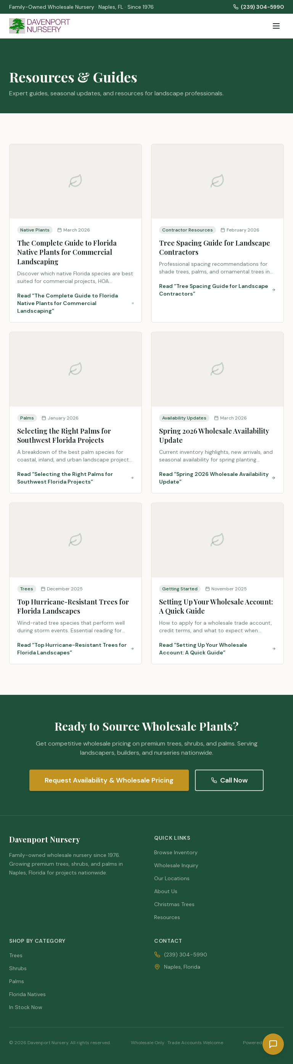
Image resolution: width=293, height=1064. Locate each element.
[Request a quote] (273, 1044)
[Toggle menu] (276, 26)
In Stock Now (25, 1007)
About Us (165, 891)
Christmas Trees (174, 904)
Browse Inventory (176, 852)
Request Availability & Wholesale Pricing (109, 780)
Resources (167, 917)
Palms (16, 981)
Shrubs (18, 968)
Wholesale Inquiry (176, 865)
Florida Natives (27, 994)
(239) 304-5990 (258, 6)
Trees (16, 955)
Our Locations (172, 878)
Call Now (229, 780)
